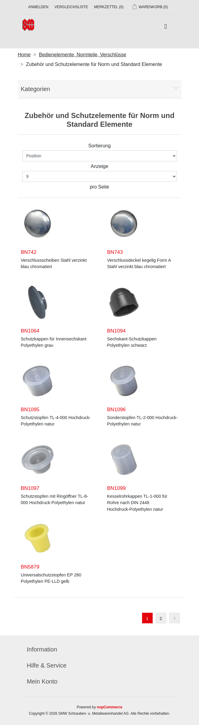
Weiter (174, 618)
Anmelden (38, 7)
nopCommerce (109, 707)
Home (24, 54)
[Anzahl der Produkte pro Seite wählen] (99, 176)
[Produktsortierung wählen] (99, 155)
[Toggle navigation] (165, 26)
